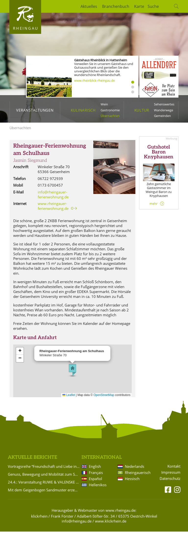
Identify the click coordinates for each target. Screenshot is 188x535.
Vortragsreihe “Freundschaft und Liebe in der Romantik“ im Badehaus (44, 469)
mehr (153, 207)
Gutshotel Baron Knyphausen (158, 155)
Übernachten (110, 116)
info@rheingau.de (77, 524)
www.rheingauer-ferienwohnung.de (53, 209)
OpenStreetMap (104, 398)
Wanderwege (163, 110)
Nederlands (134, 469)
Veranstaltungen (34, 110)
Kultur (141, 110)
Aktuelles (89, 6)
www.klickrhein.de (110, 524)
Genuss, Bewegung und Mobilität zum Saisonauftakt (44, 477)
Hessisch (132, 482)
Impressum (170, 475)
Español (95, 482)
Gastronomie (110, 110)
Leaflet (68, 398)
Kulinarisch (83, 110)
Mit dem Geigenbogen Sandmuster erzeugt (44, 493)
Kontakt (173, 469)
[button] (72, 373)
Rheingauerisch (137, 475)
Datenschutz (170, 482)
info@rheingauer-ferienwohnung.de (53, 198)
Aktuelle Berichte (32, 461)
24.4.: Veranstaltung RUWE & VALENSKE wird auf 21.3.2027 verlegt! (44, 485)
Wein (104, 104)
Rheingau (26, 28)
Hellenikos (97, 488)
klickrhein (39, 519)
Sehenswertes (164, 104)
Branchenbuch (115, 6)
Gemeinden (162, 116)
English (95, 469)
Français (96, 475)
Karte (139, 6)
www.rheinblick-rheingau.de (94, 80)
